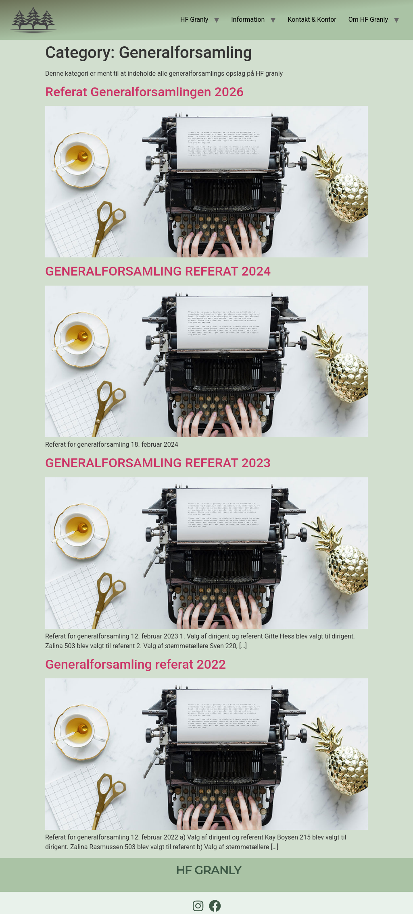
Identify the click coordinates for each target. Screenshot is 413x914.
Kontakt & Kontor (312, 19)
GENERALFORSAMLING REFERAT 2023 (158, 462)
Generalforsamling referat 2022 (135, 664)
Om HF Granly (368, 19)
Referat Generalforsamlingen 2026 (144, 91)
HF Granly (194, 19)
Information (248, 19)
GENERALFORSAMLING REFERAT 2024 (158, 271)
